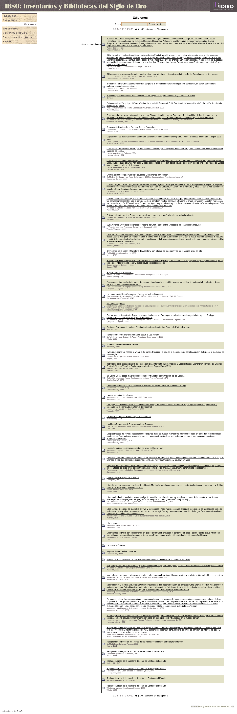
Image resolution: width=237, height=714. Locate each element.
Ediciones (30, 24)
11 (132, 29)
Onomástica (10, 20)
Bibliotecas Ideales (15, 33)
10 (129, 29)
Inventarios (10, 15)
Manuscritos (10, 28)
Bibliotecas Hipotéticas (17, 37)
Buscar (7, 41)
